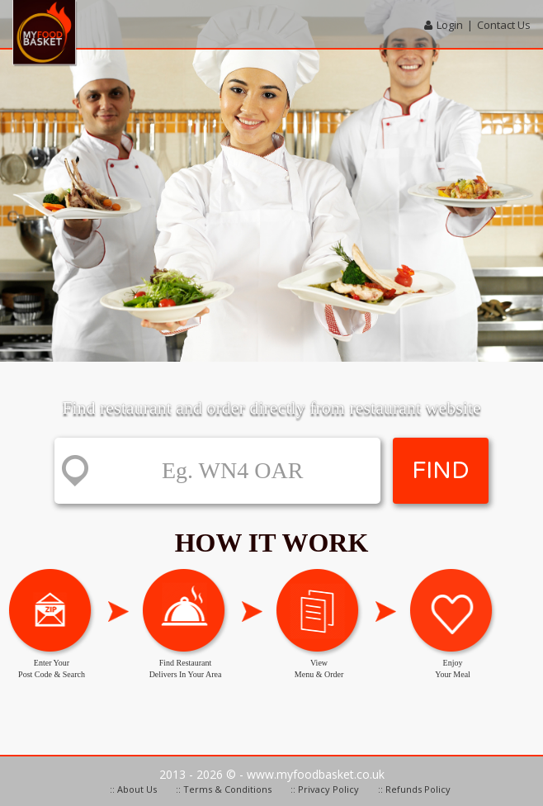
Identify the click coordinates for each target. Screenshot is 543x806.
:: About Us (133, 789)
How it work (272, 542)
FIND (441, 471)
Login (450, 24)
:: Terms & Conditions (224, 789)
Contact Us (504, 24)
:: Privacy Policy (324, 789)
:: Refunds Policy (414, 789)
